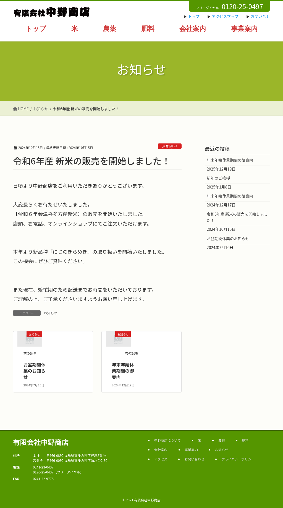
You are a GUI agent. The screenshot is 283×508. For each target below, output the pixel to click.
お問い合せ (260, 16)
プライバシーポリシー (238, 459)
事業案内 (191, 449)
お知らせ (169, 146)
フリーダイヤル (229, 6)
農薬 (221, 440)
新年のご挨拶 (218, 178)
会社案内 (160, 449)
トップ (194, 16)
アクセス (160, 459)
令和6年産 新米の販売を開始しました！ (237, 217)
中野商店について (167, 440)
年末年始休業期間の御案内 (123, 370)
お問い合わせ (194, 459)
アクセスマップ (225, 16)
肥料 (245, 440)
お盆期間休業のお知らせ (34, 370)
